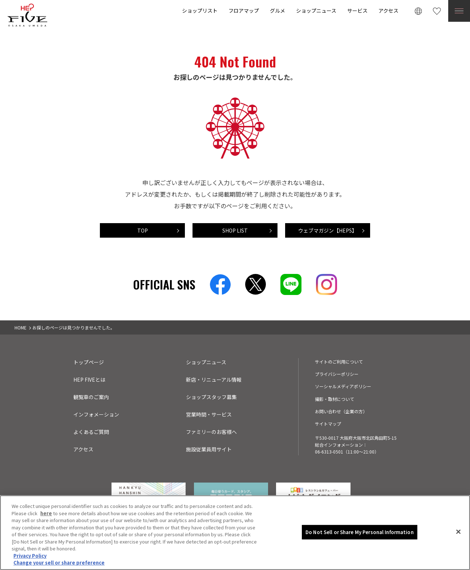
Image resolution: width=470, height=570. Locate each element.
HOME (21, 327)
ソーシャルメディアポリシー (343, 386)
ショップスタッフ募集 (211, 397)
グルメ (277, 10)
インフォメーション (96, 414)
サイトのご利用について (339, 361)
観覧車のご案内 (91, 397)
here (46, 513)
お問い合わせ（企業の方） (341, 411)
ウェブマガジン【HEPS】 (327, 230)
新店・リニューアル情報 (214, 379)
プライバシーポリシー (336, 374)
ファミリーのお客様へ (211, 431)
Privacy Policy (29, 555)
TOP (142, 230)
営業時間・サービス (209, 414)
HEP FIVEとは (89, 379)
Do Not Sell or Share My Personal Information (359, 532)
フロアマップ (243, 10)
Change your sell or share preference (59, 562)
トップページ (88, 362)
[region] (235, 532)
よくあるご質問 (91, 431)
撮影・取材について (334, 399)
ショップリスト (200, 10)
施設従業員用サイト (209, 449)
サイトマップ (328, 424)
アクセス (388, 10)
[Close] (458, 532)
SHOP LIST (235, 230)
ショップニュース (316, 10)
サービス (357, 10)
